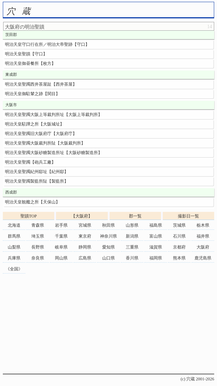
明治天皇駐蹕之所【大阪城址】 (34, 124)
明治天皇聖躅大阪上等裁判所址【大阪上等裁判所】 (53, 114)
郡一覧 (135, 216)
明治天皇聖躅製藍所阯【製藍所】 (36, 181)
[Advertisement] (108, 324)
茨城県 (179, 225)
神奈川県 (108, 236)
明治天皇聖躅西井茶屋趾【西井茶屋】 (41, 84)
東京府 (85, 236)
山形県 (132, 225)
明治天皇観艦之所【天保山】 (32, 202)
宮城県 (85, 225)
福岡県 (155, 258)
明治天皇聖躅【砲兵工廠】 (30, 162)
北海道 (14, 225)
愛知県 (108, 247)
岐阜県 (61, 247)
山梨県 (14, 247)
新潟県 (132, 236)
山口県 (108, 258)
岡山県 (61, 258)
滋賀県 (155, 247)
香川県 (132, 258)
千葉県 (61, 236)
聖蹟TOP (28, 216)
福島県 (155, 225)
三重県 (132, 247)
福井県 (203, 236)
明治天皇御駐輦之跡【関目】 (32, 93)
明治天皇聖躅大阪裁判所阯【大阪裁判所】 (45, 143)
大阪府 (203, 247)
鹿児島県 (202, 258)
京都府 (179, 247)
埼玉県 (37, 236)
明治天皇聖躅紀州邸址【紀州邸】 (36, 171)
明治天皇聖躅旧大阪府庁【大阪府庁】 (41, 133)
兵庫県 (14, 258)
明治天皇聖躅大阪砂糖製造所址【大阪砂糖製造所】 (53, 152)
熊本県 (179, 258)
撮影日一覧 (188, 216)
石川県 (179, 236)
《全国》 (14, 268)
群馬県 (14, 236)
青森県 (37, 225)
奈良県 (37, 258)
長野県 (37, 247)
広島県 (85, 258)
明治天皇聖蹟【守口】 (26, 53)
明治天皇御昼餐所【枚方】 (30, 63)
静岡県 (85, 247)
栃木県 (203, 225)
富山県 (155, 236)
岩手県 (61, 225)
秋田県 (108, 225)
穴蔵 (22, 11)
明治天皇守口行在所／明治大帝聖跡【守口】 (47, 44)
